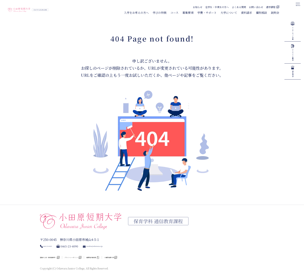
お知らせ (197, 7)
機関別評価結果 (127, 251)
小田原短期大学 (155, 251)
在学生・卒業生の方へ (217, 7)
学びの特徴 (159, 13)
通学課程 (270, 7)
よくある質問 (239, 7)
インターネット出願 (293, 46)
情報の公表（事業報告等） (56, 251)
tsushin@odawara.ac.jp (112, 239)
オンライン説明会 (293, 92)
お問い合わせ (256, 7)
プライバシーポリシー (95, 251)
